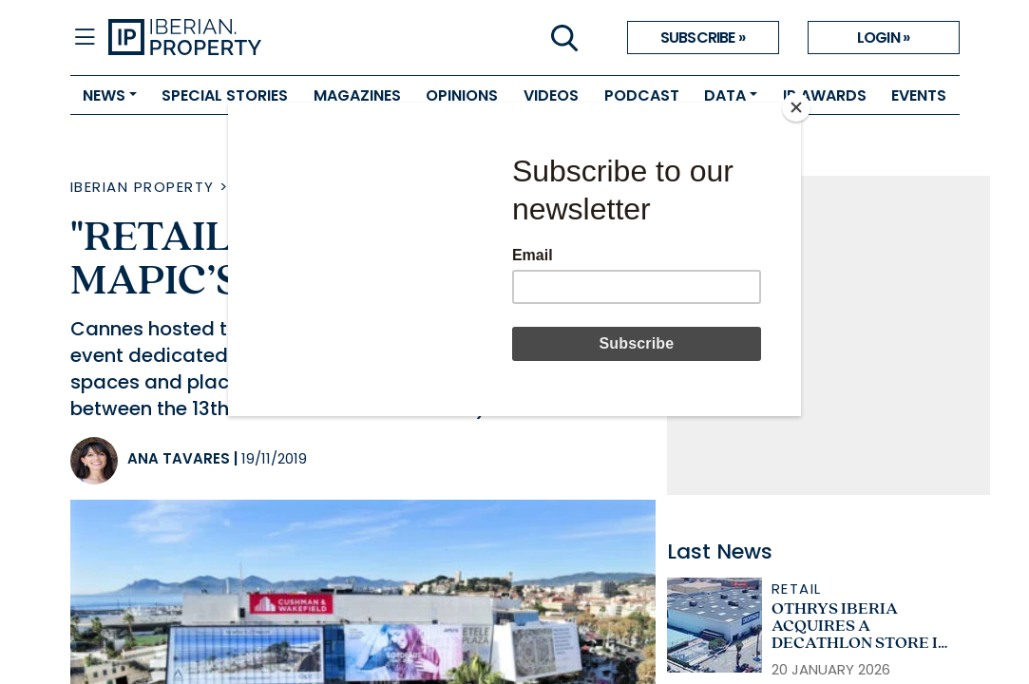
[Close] (796, 107)
